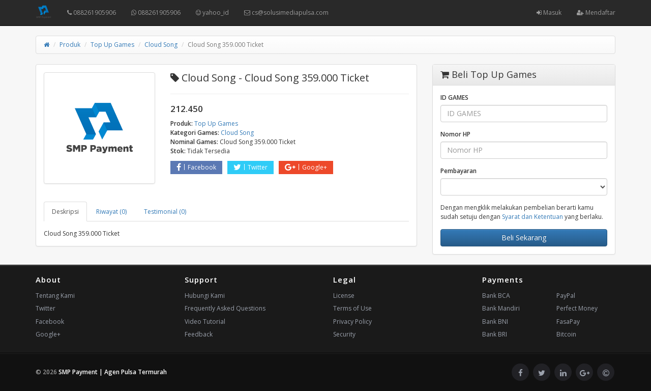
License (343, 295)
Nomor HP (455, 134)
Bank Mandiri (501, 308)
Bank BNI (495, 321)
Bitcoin (566, 334)
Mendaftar (596, 12)
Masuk (549, 12)
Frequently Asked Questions (225, 308)
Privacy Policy (352, 321)
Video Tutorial (205, 321)
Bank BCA (496, 295)
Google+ (306, 167)
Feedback (199, 334)
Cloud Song (160, 44)
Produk (70, 44)
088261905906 (91, 12)
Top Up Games (112, 44)
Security (344, 334)
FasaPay (568, 321)
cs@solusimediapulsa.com (286, 12)
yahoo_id (212, 12)
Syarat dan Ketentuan (532, 216)
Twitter (250, 167)
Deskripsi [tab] (65, 211)
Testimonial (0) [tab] (165, 211)
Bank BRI (494, 334)
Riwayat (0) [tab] (111, 211)
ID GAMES (454, 97)
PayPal (565, 295)
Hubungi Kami (205, 295)
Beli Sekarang (523, 237)
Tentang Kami (55, 295)
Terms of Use (352, 308)
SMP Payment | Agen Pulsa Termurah (112, 372)
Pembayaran (458, 170)
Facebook (196, 167)
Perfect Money (577, 308)
